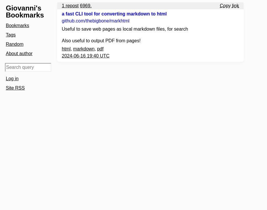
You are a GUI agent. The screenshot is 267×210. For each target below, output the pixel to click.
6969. (86, 5)
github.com (95, 20)
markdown (84, 48)
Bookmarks (17, 25)
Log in (12, 78)
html (66, 48)
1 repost (70, 5)
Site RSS (15, 87)
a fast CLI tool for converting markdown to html (114, 13)
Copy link (229, 5)
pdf (100, 48)
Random (14, 44)
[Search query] (28, 67)
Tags (11, 34)
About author (19, 53)
